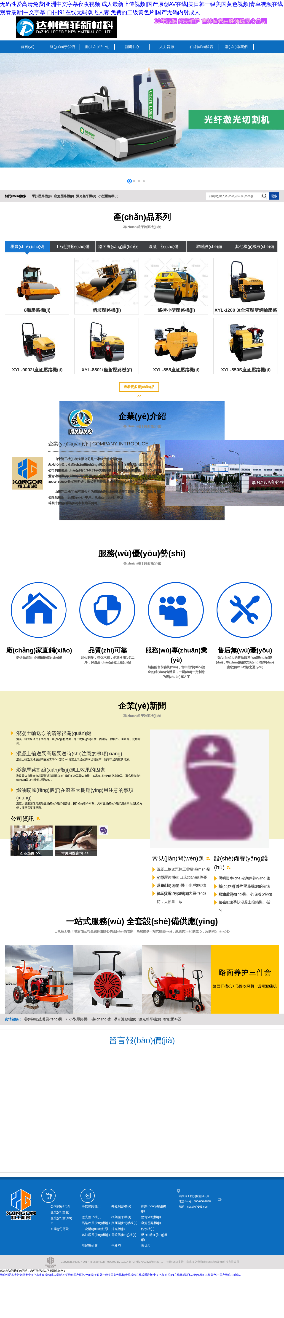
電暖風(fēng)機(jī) (123, 1235)
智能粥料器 (172, 1019)
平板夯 (116, 1245)
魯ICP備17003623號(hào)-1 (146, 1261)
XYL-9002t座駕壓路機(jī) (37, 369)
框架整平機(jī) (121, 1217)
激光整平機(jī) (86, 196)
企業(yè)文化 (60, 1212)
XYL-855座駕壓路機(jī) (176, 369)
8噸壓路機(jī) (37, 310)
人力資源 (166, 47)
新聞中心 (132, 47)
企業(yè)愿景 (60, 1229)
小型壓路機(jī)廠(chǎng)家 (90, 1019)
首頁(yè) (28, 47)
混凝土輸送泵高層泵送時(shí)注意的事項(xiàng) (69, 753)
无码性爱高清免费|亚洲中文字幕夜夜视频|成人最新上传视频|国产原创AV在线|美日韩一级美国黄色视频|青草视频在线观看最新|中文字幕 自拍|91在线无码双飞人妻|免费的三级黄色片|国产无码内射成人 (120, 1274)
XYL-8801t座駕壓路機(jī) (106, 369)
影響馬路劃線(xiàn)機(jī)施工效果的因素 (60, 770)
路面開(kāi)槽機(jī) (124, 1223)
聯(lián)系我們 (236, 47)
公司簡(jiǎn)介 (60, 1206)
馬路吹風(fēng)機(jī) (96, 1223)
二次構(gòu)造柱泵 (95, 1229)
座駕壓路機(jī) (64, 196)
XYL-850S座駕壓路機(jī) (246, 369)
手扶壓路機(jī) (42, 196)
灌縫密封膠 (90, 1245)
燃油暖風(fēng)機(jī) (96, 1235)
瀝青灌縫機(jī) (125, 1019)
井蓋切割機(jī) (121, 1206)
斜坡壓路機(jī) (107, 310)
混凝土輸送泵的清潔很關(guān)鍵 (53, 733)
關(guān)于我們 (62, 47)
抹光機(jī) (118, 1229)
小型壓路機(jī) (108, 196)
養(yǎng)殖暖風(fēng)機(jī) (45, 1019)
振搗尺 (146, 1245)
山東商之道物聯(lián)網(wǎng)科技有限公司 (212, 1261)
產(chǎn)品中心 (97, 47)
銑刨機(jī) (147, 1229)
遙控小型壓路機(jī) (176, 310)
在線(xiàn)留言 (201, 47)
